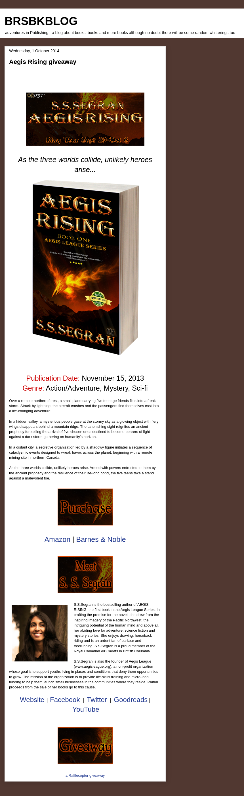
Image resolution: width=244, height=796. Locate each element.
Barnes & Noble (101, 539)
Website (32, 699)
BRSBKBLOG (41, 21)
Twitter (97, 699)
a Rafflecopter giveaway (85, 775)
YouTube (85, 709)
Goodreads (131, 699)
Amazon (57, 539)
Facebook (65, 699)
